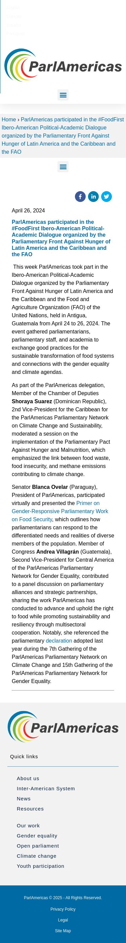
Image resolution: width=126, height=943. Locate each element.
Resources (30, 809)
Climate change (36, 856)
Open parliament (38, 846)
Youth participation (41, 866)
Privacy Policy (63, 909)
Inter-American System (46, 788)
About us (28, 778)
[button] (63, 94)
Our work (28, 825)
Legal (63, 920)
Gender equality (37, 835)
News (24, 798)
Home (9, 119)
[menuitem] (29, 8)
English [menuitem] (28, 7)
